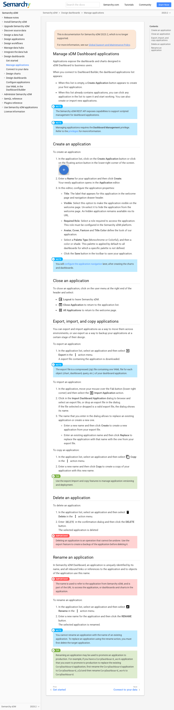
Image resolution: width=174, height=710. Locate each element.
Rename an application (156, 49)
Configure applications (18, 82)
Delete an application (161, 44)
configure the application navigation (83, 264)
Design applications (14, 39)
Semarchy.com (111, 4)
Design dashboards (14, 56)
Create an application (161, 30)
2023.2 (165, 13)
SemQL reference (13, 98)
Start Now (164, 4)
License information (14, 111)
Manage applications (17, 65)
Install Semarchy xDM (15, 21)
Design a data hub (13, 35)
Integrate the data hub (16, 52)
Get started (12, 60)
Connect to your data (17, 69)
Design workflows (13, 43)
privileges (73, 131)
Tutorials (129, 4)
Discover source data (15, 30)
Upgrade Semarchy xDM (16, 26)
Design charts (13, 73)
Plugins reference (13, 103)
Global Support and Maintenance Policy (109, 45)
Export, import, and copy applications (160, 39)
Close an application (160, 34)
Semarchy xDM (10, 13)
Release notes (11, 17)
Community (145, 4)
